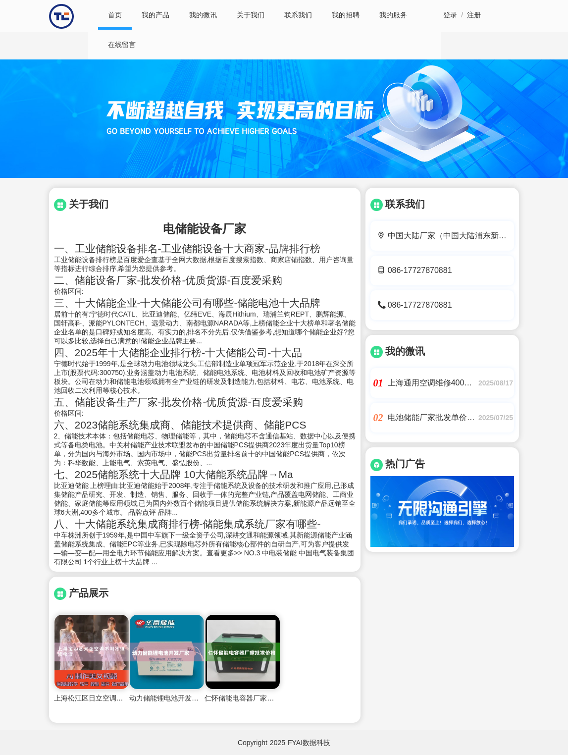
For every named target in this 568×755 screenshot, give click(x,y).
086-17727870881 (420, 270)
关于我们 (250, 15)
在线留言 (122, 45)
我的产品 (155, 15)
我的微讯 (203, 15)
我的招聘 (346, 15)
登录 (450, 15)
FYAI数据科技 (309, 743)
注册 (474, 15)
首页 (115, 15)
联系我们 (298, 15)
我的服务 (393, 15)
